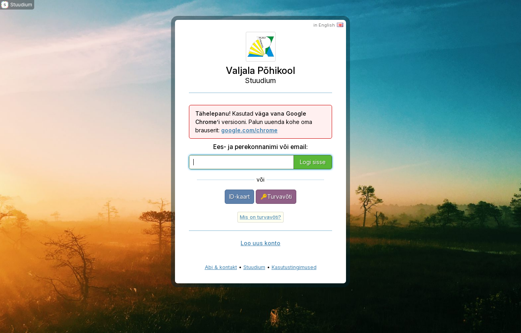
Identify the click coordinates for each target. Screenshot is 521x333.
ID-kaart (239, 196)
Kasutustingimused (294, 267)
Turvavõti (276, 196)
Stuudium (254, 267)
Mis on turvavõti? (260, 217)
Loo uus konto (260, 243)
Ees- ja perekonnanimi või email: (260, 147)
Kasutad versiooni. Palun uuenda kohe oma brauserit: (253, 122)
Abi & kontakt (221, 267)
